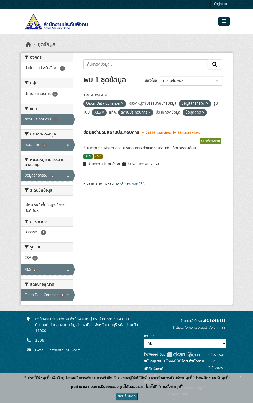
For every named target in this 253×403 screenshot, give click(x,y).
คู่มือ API (137, 183)
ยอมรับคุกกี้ (127, 396)
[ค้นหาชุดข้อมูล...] (145, 64)
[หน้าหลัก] (28, 44)
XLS (88, 156)
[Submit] (215, 64)
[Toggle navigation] (224, 21)
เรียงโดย (150, 81)
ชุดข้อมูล (46, 44)
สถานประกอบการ (210, 141)
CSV (98, 156)
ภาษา (148, 336)
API (122, 183)
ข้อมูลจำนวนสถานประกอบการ (111, 132)
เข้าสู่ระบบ (220, 4)
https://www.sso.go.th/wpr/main (199, 327)
